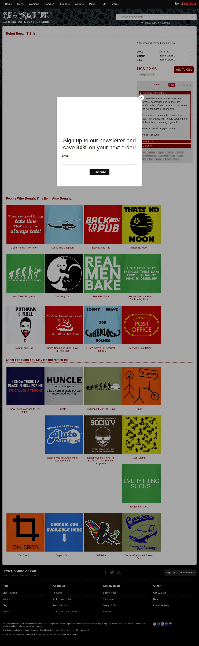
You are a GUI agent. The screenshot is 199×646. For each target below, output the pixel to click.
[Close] (141, 97)
